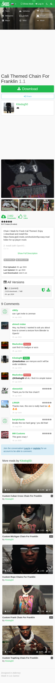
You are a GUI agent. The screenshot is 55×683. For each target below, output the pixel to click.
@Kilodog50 (18, 378)
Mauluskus (17, 344)
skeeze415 (17, 389)
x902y (15, 310)
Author (26, 358)
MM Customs (18, 433)
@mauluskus (18, 361)
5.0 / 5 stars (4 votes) (9, 224)
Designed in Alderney (11, 673)
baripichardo (18, 419)
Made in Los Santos (10, 676)
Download (27, 89)
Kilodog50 (22, 104)
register (37, 448)
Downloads (11, 218)
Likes (26, 218)
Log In (27, 448)
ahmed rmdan (19, 324)
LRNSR (15, 402)
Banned (27, 344)
